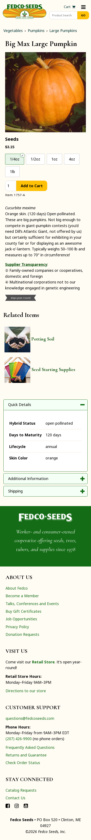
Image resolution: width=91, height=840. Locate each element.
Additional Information (28, 478)
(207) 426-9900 (19, 738)
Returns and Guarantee (26, 755)
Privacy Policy (17, 626)
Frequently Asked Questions (30, 747)
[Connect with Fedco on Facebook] (8, 805)
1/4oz (14, 159)
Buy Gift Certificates (23, 611)
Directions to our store (26, 690)
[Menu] (83, 7)
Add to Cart (32, 185)
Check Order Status (23, 762)
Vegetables (13, 30)
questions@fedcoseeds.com (30, 718)
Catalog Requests (21, 790)
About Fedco (17, 588)
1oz (54, 159)
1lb (12, 171)
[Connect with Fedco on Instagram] (17, 805)
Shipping (15, 491)
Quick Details (19, 404)
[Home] (24, 11)
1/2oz (35, 159)
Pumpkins (36, 30)
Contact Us (15, 797)
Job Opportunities (21, 618)
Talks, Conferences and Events (32, 603)
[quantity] (10, 186)
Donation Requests (22, 634)
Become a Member (22, 595)
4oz (72, 159)
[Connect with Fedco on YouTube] (26, 805)
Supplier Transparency (26, 264)
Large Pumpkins (63, 30)
